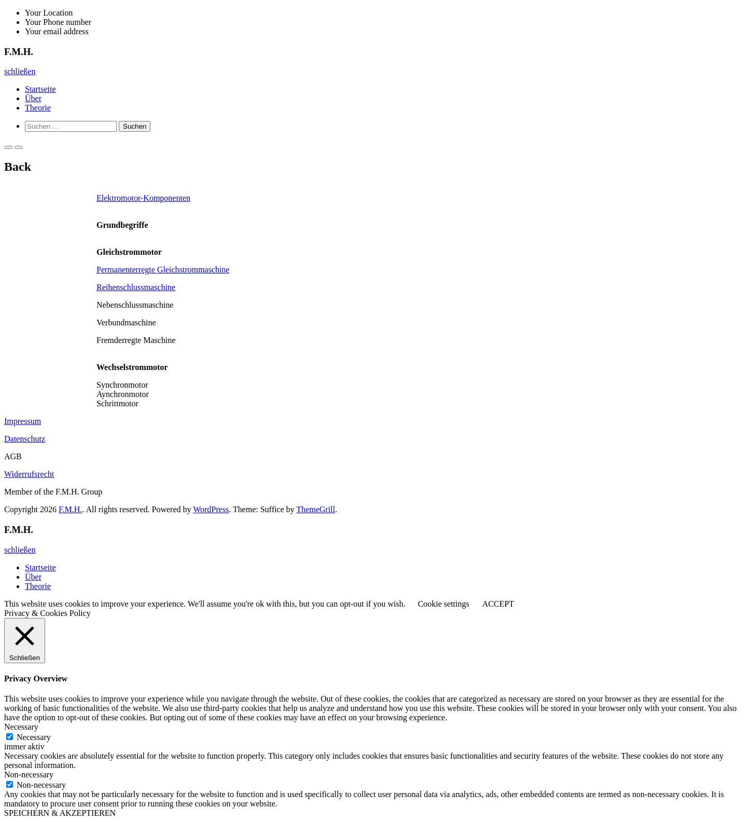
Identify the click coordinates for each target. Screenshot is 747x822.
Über (33, 98)
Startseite (40, 89)
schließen (19, 71)
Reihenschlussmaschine (135, 287)
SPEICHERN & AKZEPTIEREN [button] (60, 813)
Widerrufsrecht (29, 474)
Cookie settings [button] (443, 603)
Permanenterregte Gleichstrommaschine (162, 269)
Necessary (34, 737)
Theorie (38, 107)
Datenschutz (24, 438)
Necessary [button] (21, 726)
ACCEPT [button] (498, 603)
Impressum (22, 421)
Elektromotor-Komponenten (143, 198)
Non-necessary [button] (28, 774)
